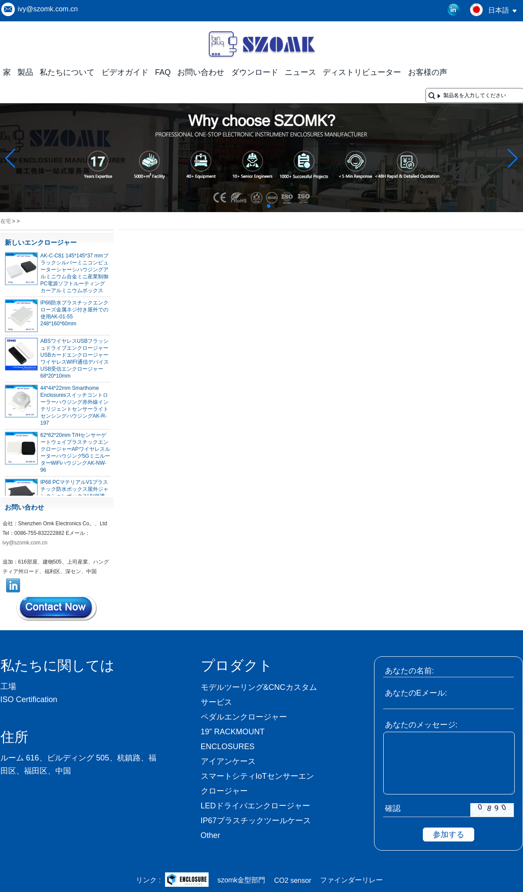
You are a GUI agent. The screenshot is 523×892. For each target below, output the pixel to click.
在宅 (5, 221)
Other (210, 835)
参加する (448, 834)
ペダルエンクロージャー (244, 717)
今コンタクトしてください (57, 608)
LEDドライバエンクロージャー (255, 805)
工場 (8, 686)
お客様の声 (427, 72)
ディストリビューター (362, 72)
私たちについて (67, 72)
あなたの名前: (409, 670)
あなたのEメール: (416, 693)
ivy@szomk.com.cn (48, 9)
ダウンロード (254, 72)
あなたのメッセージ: (421, 724)
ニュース (300, 72)
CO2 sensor (292, 880)
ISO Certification (28, 699)
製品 (25, 72)
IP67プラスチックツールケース (256, 820)
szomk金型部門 (241, 880)
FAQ (163, 72)
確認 (393, 808)
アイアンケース (228, 761)
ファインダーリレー (351, 880)
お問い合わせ (200, 72)
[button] (248, 206)
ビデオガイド (124, 72)
